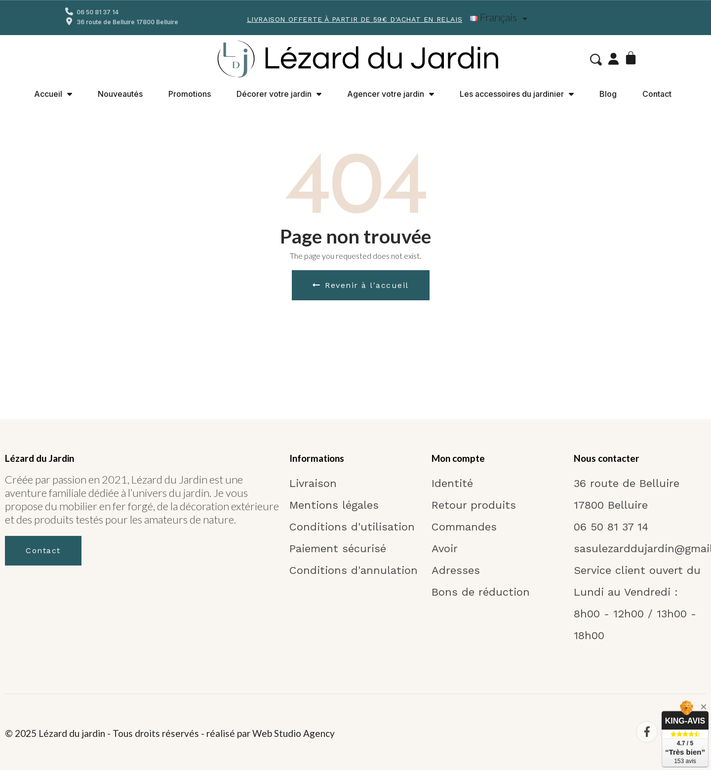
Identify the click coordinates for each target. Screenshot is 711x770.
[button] (595, 60)
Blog (608, 94)
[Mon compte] (612, 59)
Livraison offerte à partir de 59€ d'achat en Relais (355, 19)
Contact (657, 94)
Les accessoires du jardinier (517, 94)
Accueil (53, 94)
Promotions (189, 94)
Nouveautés (120, 94)
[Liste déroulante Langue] (500, 17)
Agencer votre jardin (390, 94)
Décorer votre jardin (279, 94)
